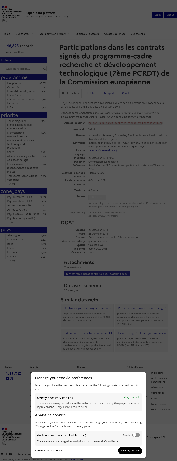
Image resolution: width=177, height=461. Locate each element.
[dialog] (88, 415)
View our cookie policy (48, 450)
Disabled (127, 435)
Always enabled (131, 397)
